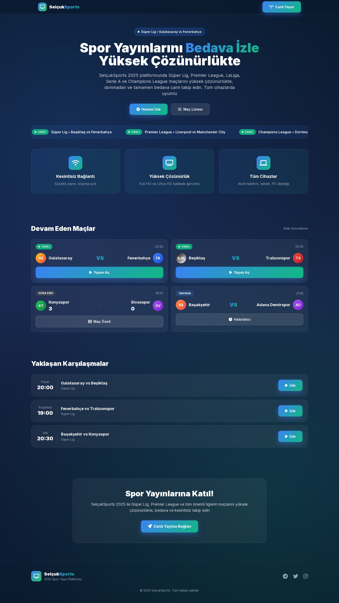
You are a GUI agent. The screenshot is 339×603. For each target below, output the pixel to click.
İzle (290, 389)
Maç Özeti (99, 325)
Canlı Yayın (281, 7)
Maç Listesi (190, 109)
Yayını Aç (99, 276)
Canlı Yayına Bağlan (169, 529)
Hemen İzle (148, 109)
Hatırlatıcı (240, 323)
